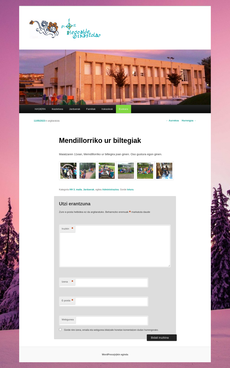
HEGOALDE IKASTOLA (66, 28)
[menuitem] (123, 109)
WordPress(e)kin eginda (115, 354)
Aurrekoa (172, 120)
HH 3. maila (76, 189)
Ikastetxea (57, 109)
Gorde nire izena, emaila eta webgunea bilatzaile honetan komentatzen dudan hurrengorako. (111, 330)
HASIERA (40, 109)
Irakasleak (107, 109)
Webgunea (68, 319)
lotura (130, 189)
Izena (67, 282)
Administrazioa (110, 189)
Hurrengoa (189, 120)
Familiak (90, 109)
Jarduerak (74, 109)
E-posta (67, 300)
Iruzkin (67, 229)
